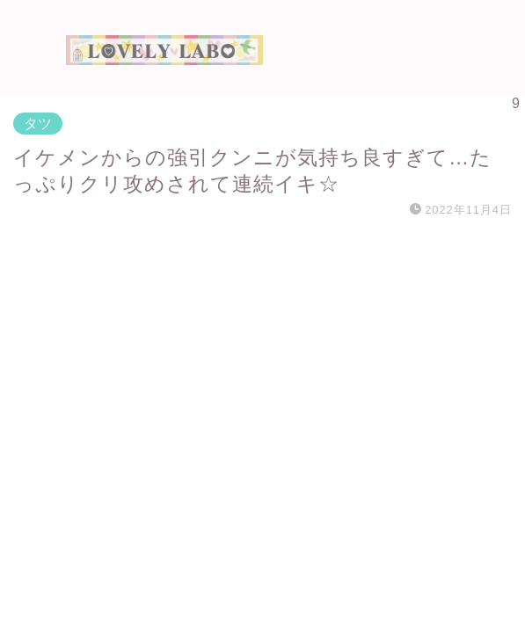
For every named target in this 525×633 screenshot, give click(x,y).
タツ (38, 123)
